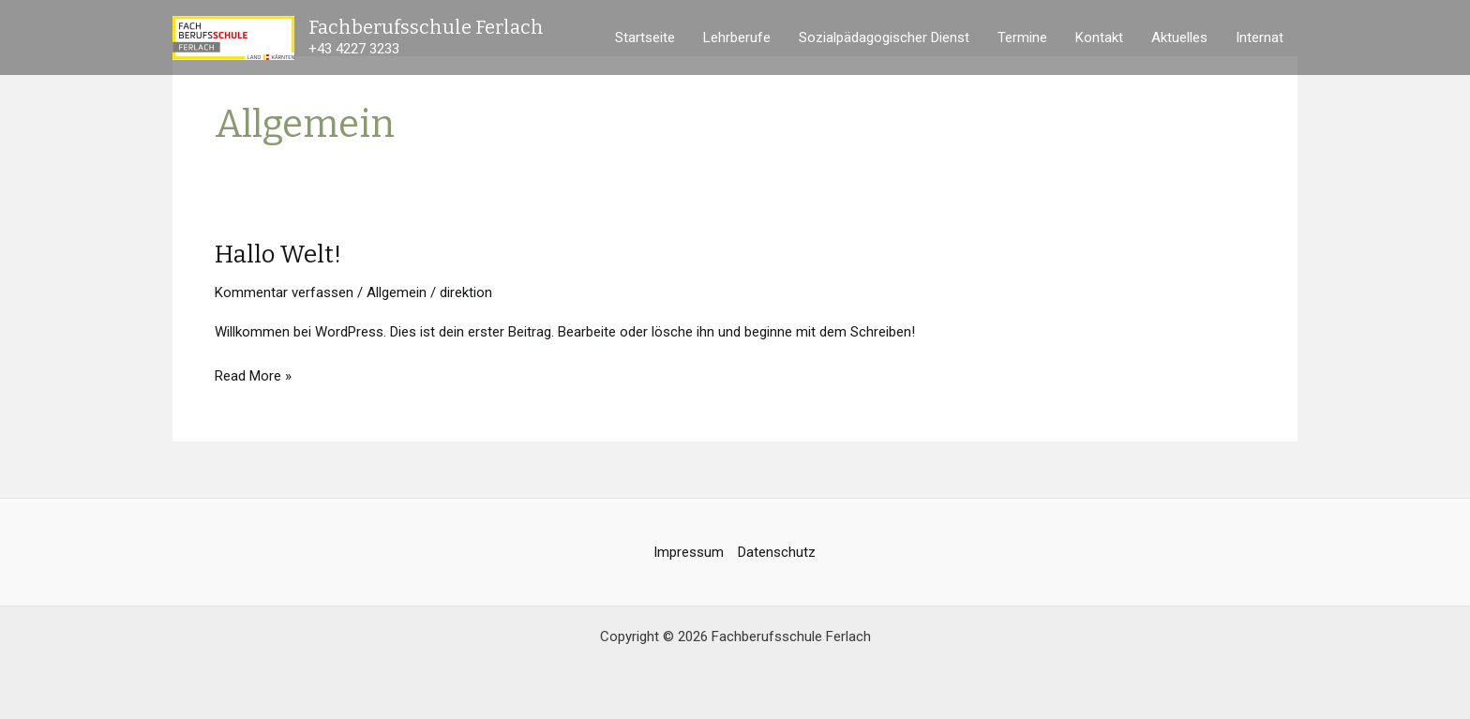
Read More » (253, 374)
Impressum (688, 552)
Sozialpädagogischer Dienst (884, 37)
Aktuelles (1179, 37)
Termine (1022, 37)
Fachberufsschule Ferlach (426, 27)
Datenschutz (777, 552)
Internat (1259, 37)
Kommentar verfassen (284, 292)
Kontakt (1099, 37)
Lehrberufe (737, 37)
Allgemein (397, 292)
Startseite (645, 37)
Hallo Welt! (278, 254)
